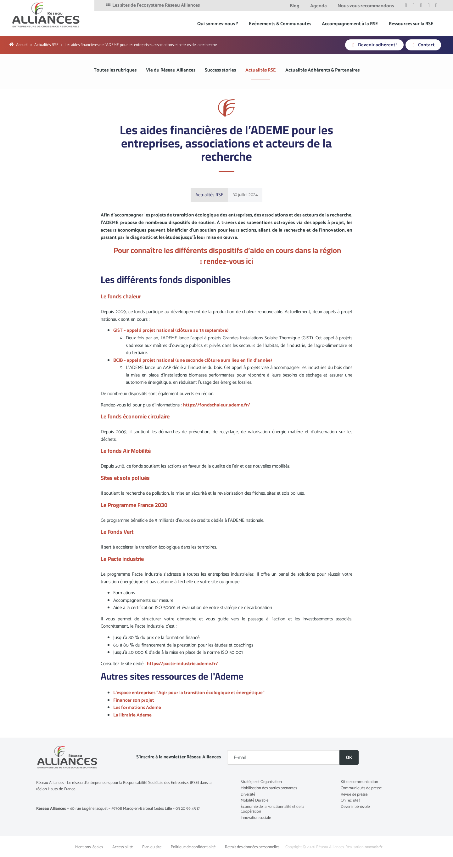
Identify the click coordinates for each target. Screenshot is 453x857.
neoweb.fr (374, 847)
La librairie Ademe (133, 715)
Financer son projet (133, 700)
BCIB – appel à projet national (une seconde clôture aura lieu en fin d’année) (192, 360)
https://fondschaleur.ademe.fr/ (216, 405)
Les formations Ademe (137, 707)
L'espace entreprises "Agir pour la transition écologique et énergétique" (189, 693)
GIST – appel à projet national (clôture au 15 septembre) (171, 330)
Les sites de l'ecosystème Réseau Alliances (152, 5)
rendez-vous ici (228, 261)
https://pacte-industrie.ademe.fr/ (182, 664)
